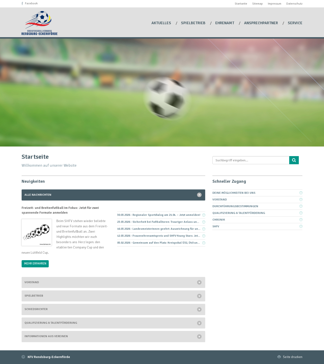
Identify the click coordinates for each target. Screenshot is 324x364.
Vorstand (31, 282)
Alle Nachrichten (37, 195)
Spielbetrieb (193, 23)
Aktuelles (161, 23)
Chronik (218, 220)
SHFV (215, 226)
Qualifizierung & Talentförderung (50, 323)
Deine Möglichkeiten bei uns (233, 193)
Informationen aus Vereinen (46, 336)
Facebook (31, 3)
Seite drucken (292, 357)
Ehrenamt (225, 23)
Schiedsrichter (36, 309)
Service (295, 23)
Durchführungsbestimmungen (235, 206)
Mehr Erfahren (35, 263)
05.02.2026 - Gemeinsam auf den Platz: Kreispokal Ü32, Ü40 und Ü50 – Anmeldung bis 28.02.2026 (161, 243)
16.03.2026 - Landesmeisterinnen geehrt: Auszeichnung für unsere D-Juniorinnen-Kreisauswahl (161, 229)
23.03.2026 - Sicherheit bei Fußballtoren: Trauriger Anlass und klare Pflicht (161, 222)
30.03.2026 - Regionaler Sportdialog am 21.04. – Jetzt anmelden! (158, 215)
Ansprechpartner (261, 23)
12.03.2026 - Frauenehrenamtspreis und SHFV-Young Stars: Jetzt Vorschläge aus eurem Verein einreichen (161, 236)
